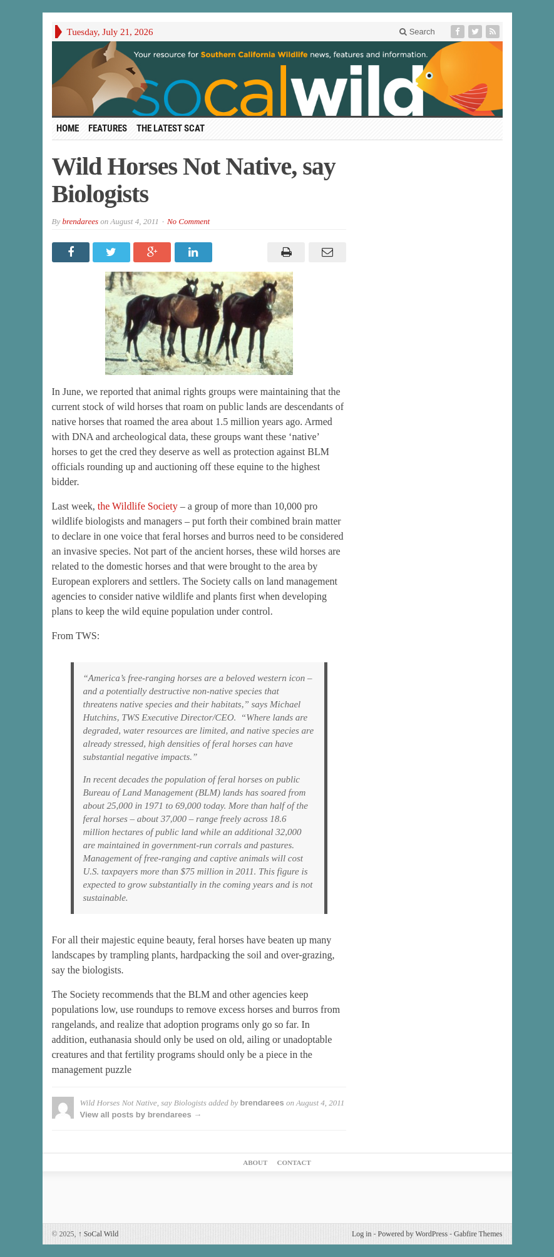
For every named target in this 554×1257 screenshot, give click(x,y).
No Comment (188, 221)
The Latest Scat (170, 128)
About (255, 1162)
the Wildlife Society (139, 506)
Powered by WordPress (413, 1233)
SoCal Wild (98, 1233)
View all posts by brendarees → (141, 1114)
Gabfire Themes (478, 1233)
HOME (67, 128)
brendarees (80, 221)
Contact (294, 1162)
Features (107, 128)
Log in (362, 1233)
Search (417, 31)
